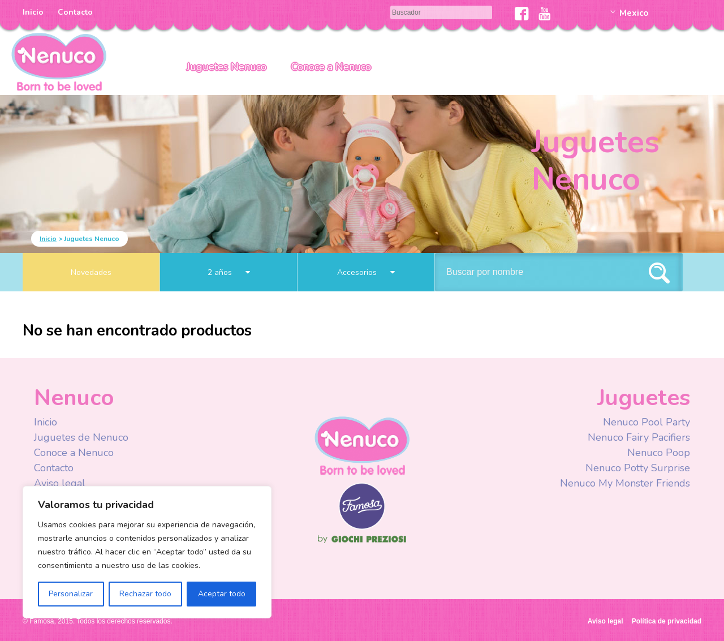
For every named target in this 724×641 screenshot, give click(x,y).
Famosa (362, 527)
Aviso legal (59, 483)
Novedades (91, 272)
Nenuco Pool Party (646, 422)
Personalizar (71, 593)
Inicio (33, 12)
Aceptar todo (221, 593)
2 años (229, 272)
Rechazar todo (145, 593)
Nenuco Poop (658, 452)
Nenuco (362, 445)
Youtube (544, 13)
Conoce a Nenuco (331, 67)
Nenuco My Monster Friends (625, 483)
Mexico (633, 13)
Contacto (75, 12)
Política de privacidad (666, 621)
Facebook (522, 13)
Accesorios (366, 272)
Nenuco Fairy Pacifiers (639, 437)
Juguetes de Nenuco (81, 437)
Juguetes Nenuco (226, 67)
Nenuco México (58, 61)
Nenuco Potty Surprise (637, 468)
